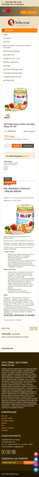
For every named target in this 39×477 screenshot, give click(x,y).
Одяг (5, 35)
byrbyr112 (25, 156)
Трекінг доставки (7, 428)
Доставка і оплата (8, 420)
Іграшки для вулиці (12, 73)
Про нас (4, 416)
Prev (31, 328)
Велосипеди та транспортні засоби (17, 47)
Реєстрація (32, 12)
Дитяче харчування (12, 69)
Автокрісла (8, 55)
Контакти (5, 430)
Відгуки (4, 423)
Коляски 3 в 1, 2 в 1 (11, 59)
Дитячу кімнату (11, 62)
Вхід (23, 12)
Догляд (6, 66)
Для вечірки (8, 80)
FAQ (3, 425)
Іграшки (7, 38)
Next (35, 328)
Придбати (28, 146)
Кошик (16, 146)
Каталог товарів (7, 418)
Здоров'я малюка (11, 51)
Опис (7, 179)
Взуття (6, 42)
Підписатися (30, 462)
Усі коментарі (7, 348)
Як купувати (29, 131)
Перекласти (10, 182)
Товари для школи (12, 77)
